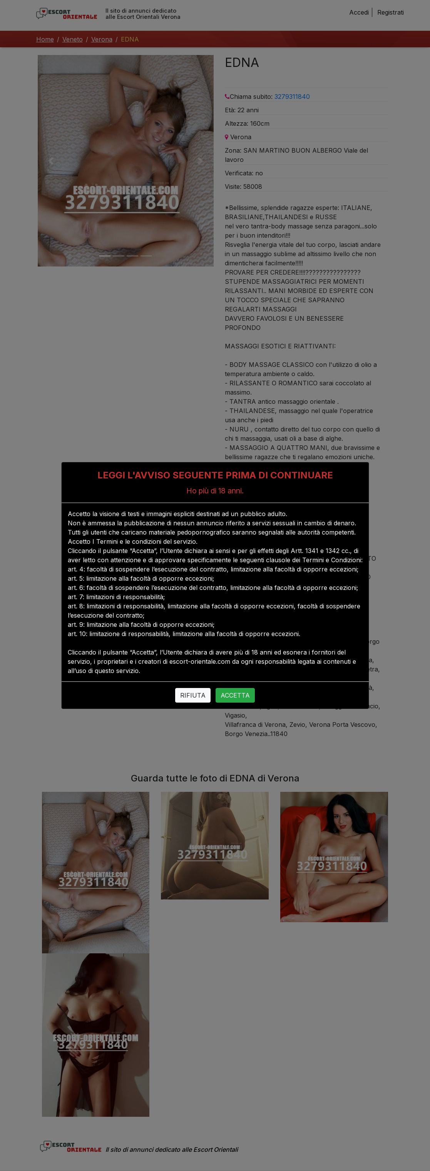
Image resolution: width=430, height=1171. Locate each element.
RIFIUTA (193, 695)
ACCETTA (235, 695)
